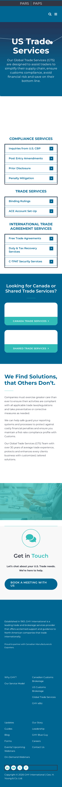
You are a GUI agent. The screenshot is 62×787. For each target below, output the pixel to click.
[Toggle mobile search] (49, 14)
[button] (31, 148)
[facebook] (26, 767)
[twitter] (19, 767)
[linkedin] (7, 767)
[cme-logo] (14, 652)
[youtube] (13, 767)
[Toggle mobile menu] (56, 14)
